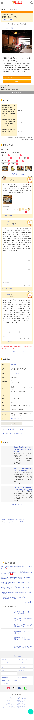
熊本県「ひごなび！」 (22, 697)
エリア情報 (20, 662)
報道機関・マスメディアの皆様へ (9, 680)
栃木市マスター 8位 (11, 224)
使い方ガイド (5, 667)
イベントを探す (5, 662)
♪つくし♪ (9, 179)
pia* (8, 221)
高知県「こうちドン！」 (22, 707)
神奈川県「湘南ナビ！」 (11, 704)
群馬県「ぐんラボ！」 (12, 703)
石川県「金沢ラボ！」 (12, 706)
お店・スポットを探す (23, 659)
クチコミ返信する (7, 215)
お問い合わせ (21, 670)
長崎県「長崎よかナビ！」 (23, 698)
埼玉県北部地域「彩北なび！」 (10, 707)
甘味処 (11, 28)
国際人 (8, 294)
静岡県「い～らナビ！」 (22, 704)
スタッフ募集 (5, 683)
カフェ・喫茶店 (5, 28)
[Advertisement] (17, 548)
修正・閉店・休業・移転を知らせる (14, 429)
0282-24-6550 (7, 20)
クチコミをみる (9, 78)
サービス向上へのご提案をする (12, 433)
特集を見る (4, 659)
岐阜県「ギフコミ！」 (12, 701)
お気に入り (17, 81)
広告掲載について (6, 677)
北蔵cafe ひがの (9, 17)
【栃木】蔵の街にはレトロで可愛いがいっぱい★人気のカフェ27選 (22, 449)
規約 (3, 670)
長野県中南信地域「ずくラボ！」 (24, 701)
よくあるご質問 (21, 667)
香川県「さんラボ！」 (22, 703)
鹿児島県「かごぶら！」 (22, 706)
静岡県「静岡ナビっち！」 (11, 698)
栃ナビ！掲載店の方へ (23, 677)
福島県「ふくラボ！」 (12, 700)
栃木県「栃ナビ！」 (12, 697)
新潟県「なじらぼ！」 (22, 700)
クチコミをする (24, 78)
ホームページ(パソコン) (17, 418)
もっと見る (29, 602)
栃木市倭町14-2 (15, 364)
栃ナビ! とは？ (17, 656)
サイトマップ (5, 673)
